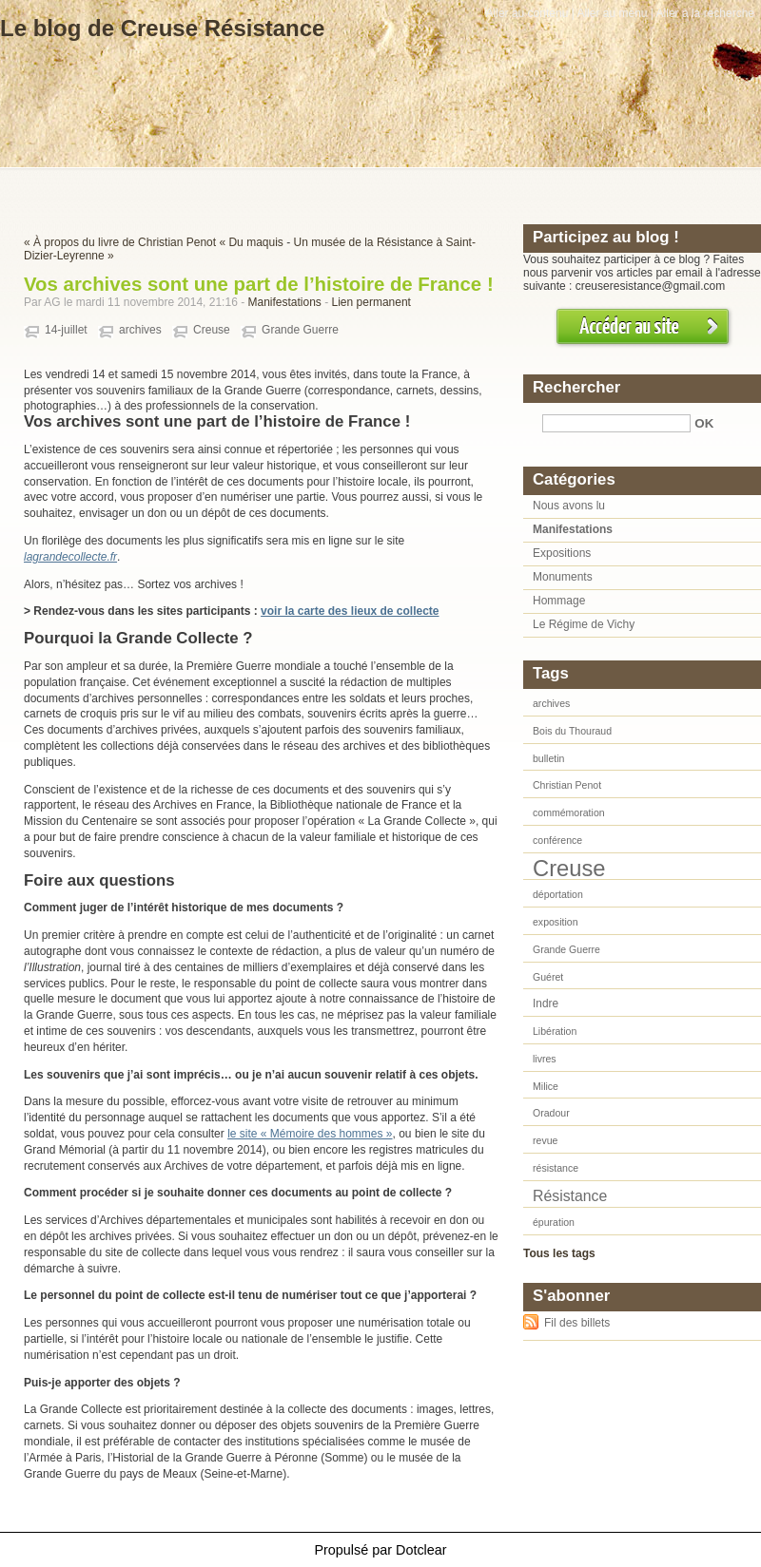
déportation (558, 894)
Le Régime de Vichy (583, 624)
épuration (554, 1222)
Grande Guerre (300, 329)
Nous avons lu (569, 505)
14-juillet (66, 329)
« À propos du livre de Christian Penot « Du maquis (153, 242)
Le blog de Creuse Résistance (162, 28)
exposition (555, 921)
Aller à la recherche (705, 13)
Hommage (559, 600)
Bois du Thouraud (572, 730)
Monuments (563, 576)
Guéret (548, 977)
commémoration (569, 812)
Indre (545, 1003)
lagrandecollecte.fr (70, 557)
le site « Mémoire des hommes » (309, 1133)
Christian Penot (567, 785)
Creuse (211, 329)
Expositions (562, 553)
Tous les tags (559, 1253)
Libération (554, 1031)
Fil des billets (577, 1322)
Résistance (570, 1196)
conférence (557, 840)
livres (544, 1058)
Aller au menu (611, 13)
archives (140, 329)
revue (545, 1140)
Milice (545, 1086)
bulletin (548, 758)
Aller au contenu (527, 13)
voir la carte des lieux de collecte (350, 611)
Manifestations (284, 302)
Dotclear (421, 1549)
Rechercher (576, 387)
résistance (555, 1168)
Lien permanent (371, 302)
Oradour (551, 1112)
